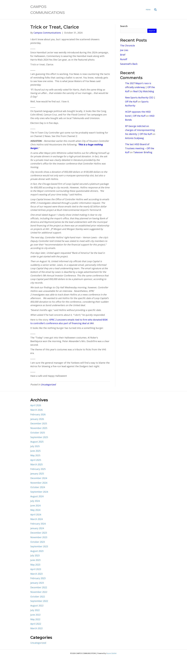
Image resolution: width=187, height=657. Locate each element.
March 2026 (36, 409)
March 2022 (36, 628)
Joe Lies (124, 50)
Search (124, 26)
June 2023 (35, 560)
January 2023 (37, 582)
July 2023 (35, 555)
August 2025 (36, 441)
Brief (122, 54)
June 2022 (35, 614)
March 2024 (36, 519)
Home (148, 10)
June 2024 (35, 505)
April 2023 (35, 569)
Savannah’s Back (128, 63)
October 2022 (37, 596)
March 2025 (36, 464)
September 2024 (39, 491)
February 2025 (38, 468)
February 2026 (38, 414)
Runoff (123, 59)
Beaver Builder (111, 653)
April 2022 (35, 623)
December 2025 (38, 423)
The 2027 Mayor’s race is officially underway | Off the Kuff (140, 87)
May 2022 (35, 619)
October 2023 (37, 541)
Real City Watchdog (143, 91)
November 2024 (38, 482)
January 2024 (37, 528)
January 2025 (37, 473)
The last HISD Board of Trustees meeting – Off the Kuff (139, 148)
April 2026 (35, 405)
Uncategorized (48, 384)
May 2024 (35, 509)
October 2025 (37, 432)
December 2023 (38, 532)
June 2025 (35, 450)
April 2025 (35, 459)
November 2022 (38, 591)
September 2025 (39, 437)
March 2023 (36, 573)
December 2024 (38, 478)
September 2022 (39, 600)
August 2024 (36, 496)
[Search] (154, 9)
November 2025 (38, 428)
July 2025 (35, 446)
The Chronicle (127, 45)
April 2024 (35, 514)
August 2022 (36, 605)
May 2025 (35, 455)
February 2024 (38, 523)
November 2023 (38, 537)
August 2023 (36, 550)
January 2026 (37, 419)
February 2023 (38, 578)
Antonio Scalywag (134, 138)
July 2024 (35, 500)
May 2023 (35, 564)
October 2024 (37, 487)
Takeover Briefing (142, 152)
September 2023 (39, 546)
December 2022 (38, 587)
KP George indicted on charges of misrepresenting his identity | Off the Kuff (140, 130)
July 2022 (35, 610)
